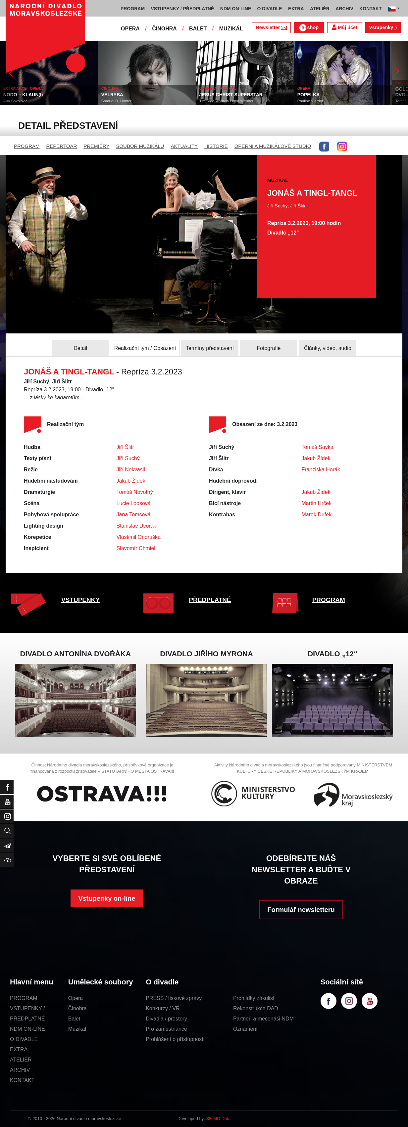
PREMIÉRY (96, 146)
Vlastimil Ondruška (139, 537)
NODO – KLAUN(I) (23, 94)
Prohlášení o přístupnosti (175, 1039)
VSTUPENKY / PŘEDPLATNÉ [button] (182, 8)
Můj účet (344, 27)
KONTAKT (22, 1080)
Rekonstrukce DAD (255, 1008)
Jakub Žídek (131, 481)
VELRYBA (112, 94)
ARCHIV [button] (344, 8)
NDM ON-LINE (27, 1029)
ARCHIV (20, 1070)
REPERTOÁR (61, 146)
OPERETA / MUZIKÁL (217, 88)
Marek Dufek (317, 514)
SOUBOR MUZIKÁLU (140, 146)
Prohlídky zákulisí (254, 998)
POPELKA (308, 94)
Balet (74, 1018)
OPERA (130, 28)
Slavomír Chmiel (136, 548)
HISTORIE (216, 146)
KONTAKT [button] (370, 8)
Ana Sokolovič (15, 101)
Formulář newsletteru (300, 909)
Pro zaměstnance (166, 1029)
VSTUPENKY (80, 599)
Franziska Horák (321, 469)
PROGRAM (27, 146)
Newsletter (271, 27)
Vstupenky (383, 27)
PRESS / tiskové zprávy (174, 998)
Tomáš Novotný (135, 492)
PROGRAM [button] (133, 8)
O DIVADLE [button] (269, 8)
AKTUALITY (184, 146)
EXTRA (18, 1049)
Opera (75, 998)
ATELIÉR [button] (320, 8)
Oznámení (245, 1029)
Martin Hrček (317, 503)
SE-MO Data (218, 1118)
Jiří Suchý (128, 458)
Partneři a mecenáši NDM (263, 1018)
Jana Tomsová (134, 514)
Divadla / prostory (166, 1018)
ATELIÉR (21, 1059)
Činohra (77, 1008)
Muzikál (77, 1029)
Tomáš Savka (317, 447)
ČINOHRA (164, 28)
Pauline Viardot (310, 101)
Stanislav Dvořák (136, 526)
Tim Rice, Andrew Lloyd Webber (226, 101)
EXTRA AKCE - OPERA (23, 88)
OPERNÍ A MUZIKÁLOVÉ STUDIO (272, 146)
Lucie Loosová (134, 503)
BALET (198, 28)
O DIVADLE (24, 1039)
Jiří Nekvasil (131, 469)
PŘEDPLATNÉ (210, 599)
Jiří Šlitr (125, 447)
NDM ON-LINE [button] (235, 8)
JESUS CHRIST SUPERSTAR (231, 94)
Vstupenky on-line (106, 898)
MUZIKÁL (231, 28)
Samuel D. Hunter (116, 101)
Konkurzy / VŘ (162, 1008)
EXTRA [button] (296, 8)
